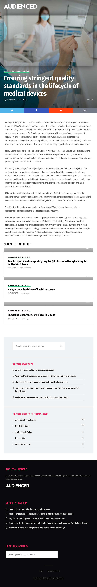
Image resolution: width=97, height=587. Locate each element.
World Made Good (22, 444)
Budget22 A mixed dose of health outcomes (32, 289)
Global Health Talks (23, 432)
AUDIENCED (10, 100)
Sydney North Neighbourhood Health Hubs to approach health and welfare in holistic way (48, 523)
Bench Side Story (22, 426)
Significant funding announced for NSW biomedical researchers (41, 382)
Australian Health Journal (16, 71)
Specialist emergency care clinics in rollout (31, 314)
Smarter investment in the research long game (34, 370)
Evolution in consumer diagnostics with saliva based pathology (41, 397)
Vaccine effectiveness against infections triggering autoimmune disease (45, 376)
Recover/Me (20, 438)
